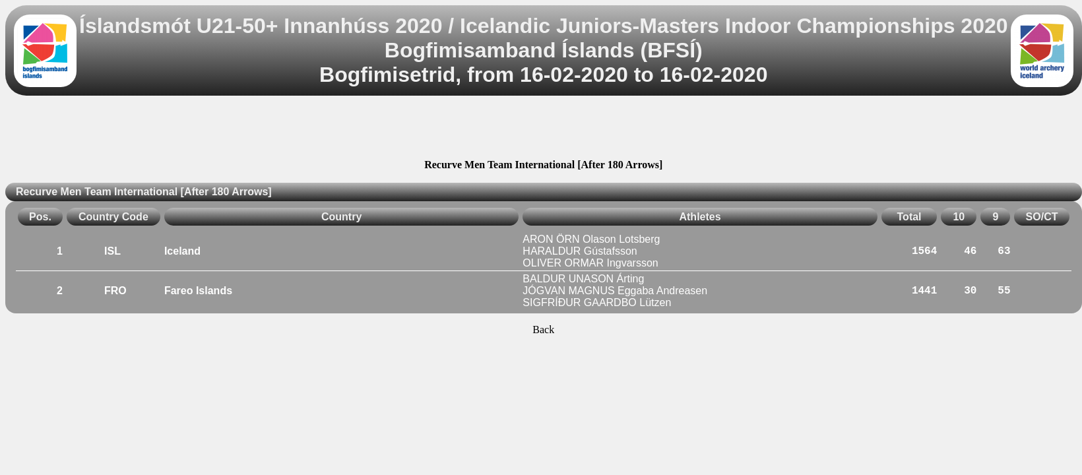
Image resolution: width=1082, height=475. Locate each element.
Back (543, 329)
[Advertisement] (543, 129)
